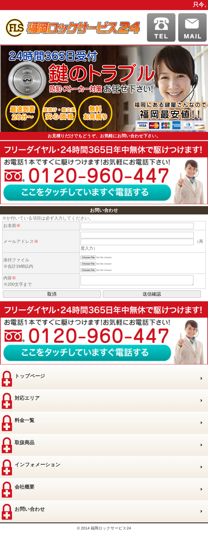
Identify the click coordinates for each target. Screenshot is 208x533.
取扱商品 (18, 445)
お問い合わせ (23, 512)
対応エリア (21, 401)
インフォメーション (31, 467)
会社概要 (18, 490)
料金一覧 (18, 423)
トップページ (23, 379)
